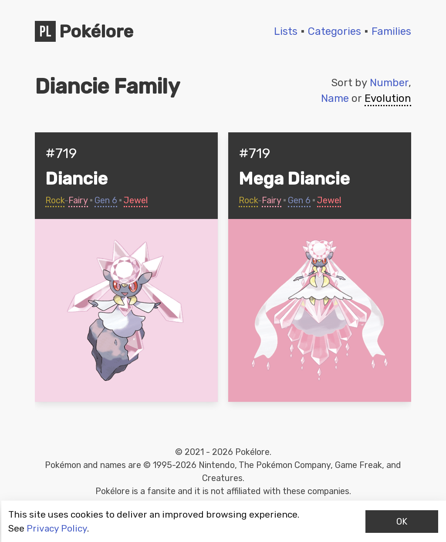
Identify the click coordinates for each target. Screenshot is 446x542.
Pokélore (84, 31)
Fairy (78, 200)
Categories (334, 31)
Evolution (388, 98)
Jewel (136, 200)
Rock (54, 200)
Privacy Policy (57, 528)
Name (335, 98)
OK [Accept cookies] (401, 521)
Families (391, 31)
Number (389, 83)
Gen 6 (106, 200)
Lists (285, 31)
